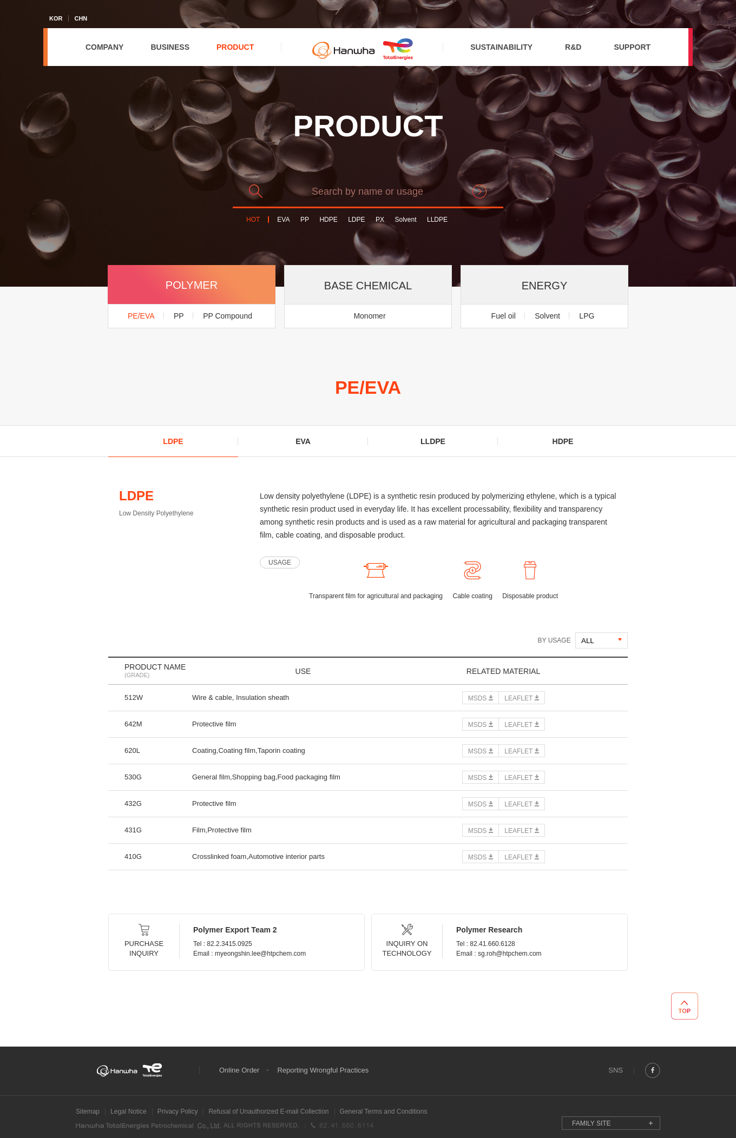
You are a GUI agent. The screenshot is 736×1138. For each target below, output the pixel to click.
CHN (80, 18)
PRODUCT (235, 47)
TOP (684, 1006)
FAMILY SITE (591, 1123)
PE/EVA (141, 316)
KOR (55, 18)
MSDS (477, 698)
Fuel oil (503, 316)
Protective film (214, 724)
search (479, 191)
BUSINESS (169, 47)
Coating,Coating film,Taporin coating (248, 750)
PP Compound (227, 316)
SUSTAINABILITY (501, 47)
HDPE (328, 219)
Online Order (239, 1070)
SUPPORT (632, 47)
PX (380, 219)
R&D (573, 47)
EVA (283, 219)
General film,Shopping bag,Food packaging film (266, 777)
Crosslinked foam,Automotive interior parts (258, 856)
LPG (586, 316)
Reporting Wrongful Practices (323, 1070)
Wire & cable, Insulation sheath (240, 697)
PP (304, 219)
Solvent (405, 219)
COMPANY (105, 47)
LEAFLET (518, 698)
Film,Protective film (222, 830)
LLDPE (437, 219)
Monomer (369, 316)
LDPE (356, 219)
